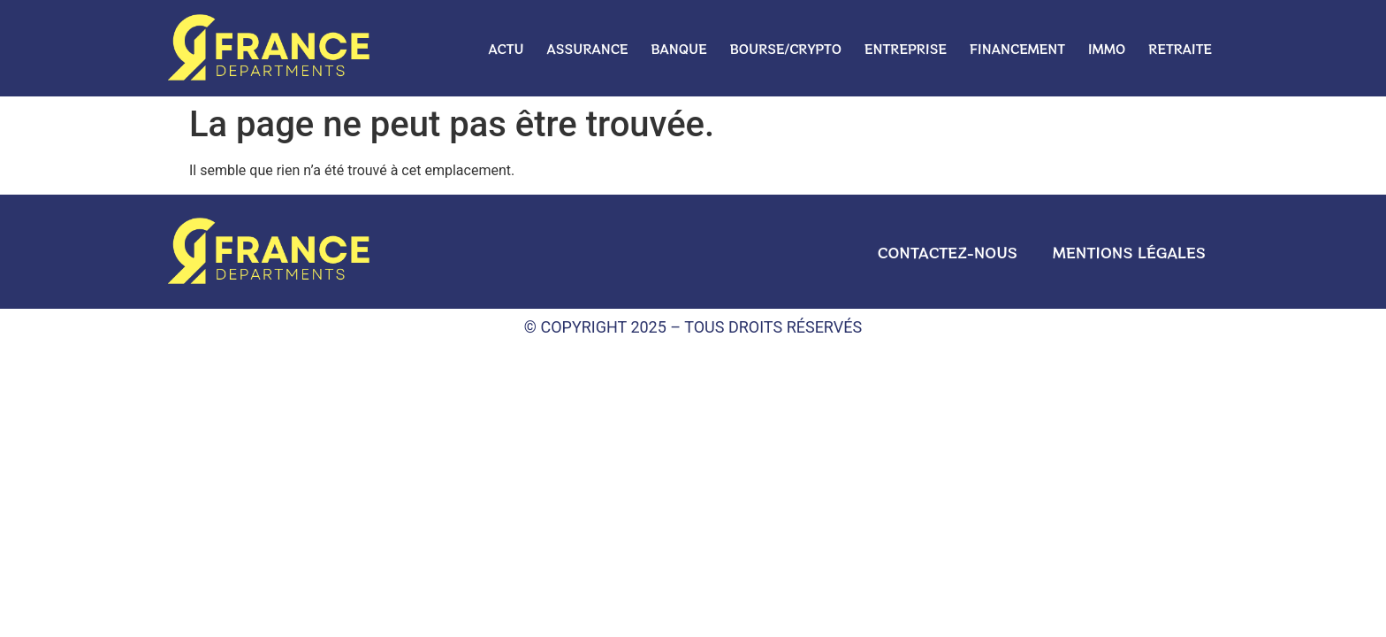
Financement (1017, 49)
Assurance (587, 49)
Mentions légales (1129, 252)
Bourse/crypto (786, 49)
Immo (1106, 49)
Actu (505, 49)
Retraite (1180, 49)
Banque (679, 49)
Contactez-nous (947, 252)
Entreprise (905, 49)
